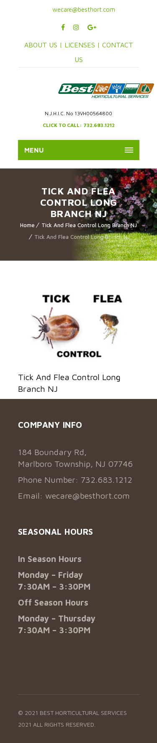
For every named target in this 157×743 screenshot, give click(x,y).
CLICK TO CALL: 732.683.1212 (79, 125)
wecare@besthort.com (83, 9)
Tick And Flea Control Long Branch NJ (89, 225)
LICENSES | (83, 45)
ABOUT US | (43, 45)
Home (27, 225)
